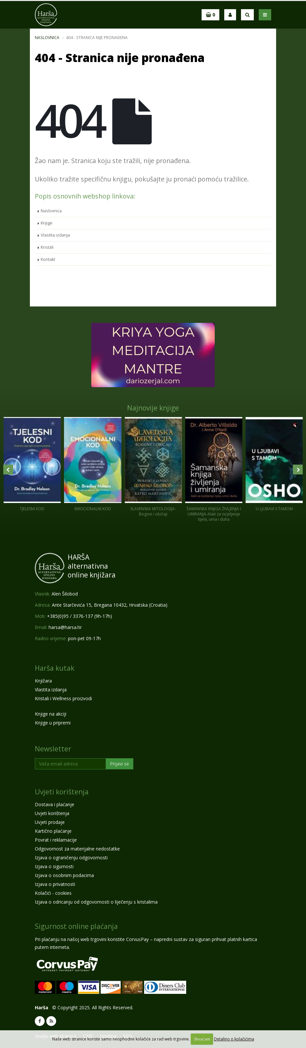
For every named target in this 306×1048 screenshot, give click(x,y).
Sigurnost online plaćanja (76, 926)
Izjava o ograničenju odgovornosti (71, 857)
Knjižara (43, 681)
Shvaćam (202, 1039)
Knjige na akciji (50, 714)
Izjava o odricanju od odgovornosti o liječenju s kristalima (96, 902)
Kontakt (48, 259)
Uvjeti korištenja (62, 791)
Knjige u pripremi (53, 723)
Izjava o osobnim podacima (64, 875)
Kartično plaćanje (53, 831)
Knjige (47, 223)
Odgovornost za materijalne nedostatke (77, 849)
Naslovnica (47, 37)
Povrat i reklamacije (56, 840)
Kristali (47, 247)
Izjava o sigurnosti (54, 866)
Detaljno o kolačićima (234, 1039)
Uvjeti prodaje (50, 822)
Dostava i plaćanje (54, 804)
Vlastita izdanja (55, 235)
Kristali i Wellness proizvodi (63, 698)
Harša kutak (54, 668)
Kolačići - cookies (53, 893)
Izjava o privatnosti (55, 884)
